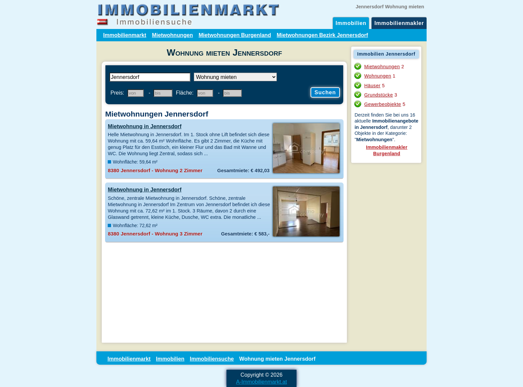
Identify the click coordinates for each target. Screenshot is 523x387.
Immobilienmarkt (124, 35)
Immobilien (351, 23)
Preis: (117, 93)
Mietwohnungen (172, 35)
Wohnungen (377, 76)
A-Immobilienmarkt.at (261, 382)
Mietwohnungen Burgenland (234, 35)
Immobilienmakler (399, 23)
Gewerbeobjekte (382, 104)
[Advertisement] (224, 292)
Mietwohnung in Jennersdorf (144, 126)
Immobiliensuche (212, 359)
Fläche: (184, 93)
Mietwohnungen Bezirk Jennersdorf (322, 35)
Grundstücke (378, 95)
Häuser (372, 85)
